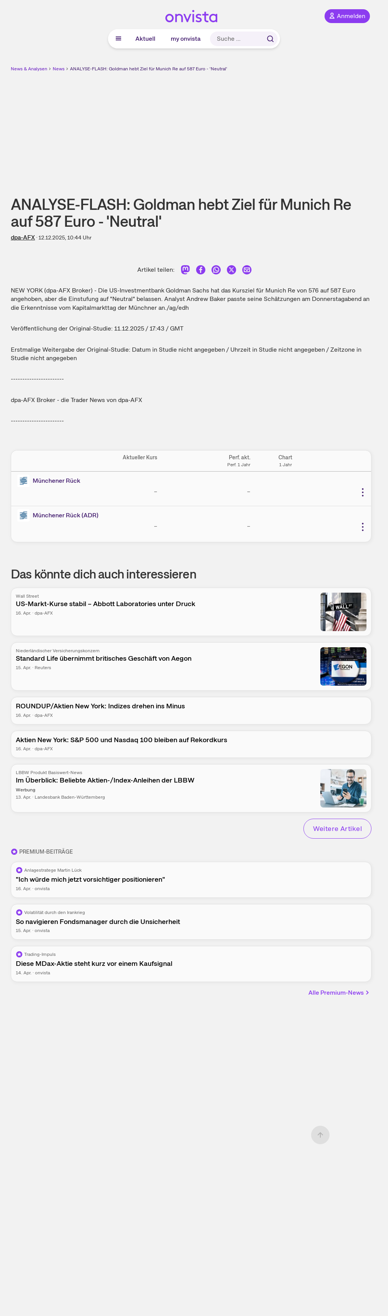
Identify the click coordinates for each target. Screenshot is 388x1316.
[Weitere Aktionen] (362, 492)
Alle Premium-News (339, 993)
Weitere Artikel (337, 828)
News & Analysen (29, 69)
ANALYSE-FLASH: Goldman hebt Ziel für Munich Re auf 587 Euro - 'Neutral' (148, 69)
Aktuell (145, 39)
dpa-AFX (23, 237)
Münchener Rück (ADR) (65, 515)
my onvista (186, 39)
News (59, 69)
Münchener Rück (56, 481)
